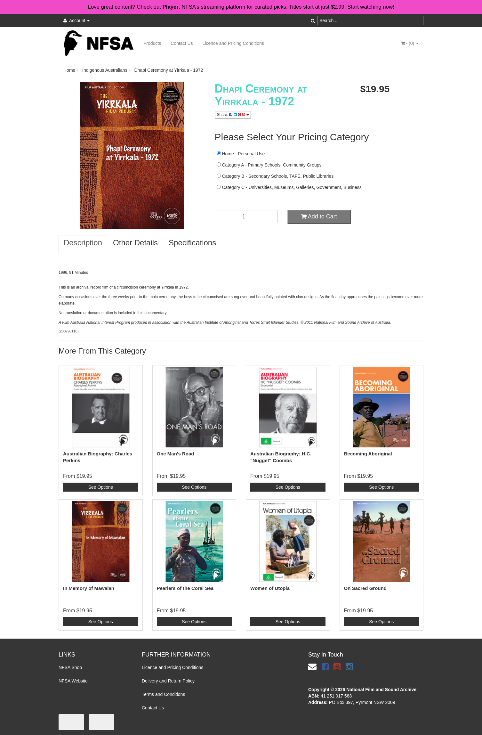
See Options (100, 487)
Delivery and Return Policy (168, 680)
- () (410, 43)
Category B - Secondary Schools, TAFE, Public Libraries (275, 176)
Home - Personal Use (241, 153)
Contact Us (182, 43)
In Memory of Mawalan (88, 588)
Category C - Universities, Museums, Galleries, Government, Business (289, 187)
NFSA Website (73, 680)
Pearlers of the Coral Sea (185, 588)
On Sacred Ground (365, 588)
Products (152, 43)
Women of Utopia (270, 588)
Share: (233, 114)
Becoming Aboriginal (368, 453)
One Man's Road (175, 453)
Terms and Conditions (163, 694)
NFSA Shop (70, 667)
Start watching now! (370, 7)
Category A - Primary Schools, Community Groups (269, 164)
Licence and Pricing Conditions (233, 43)
